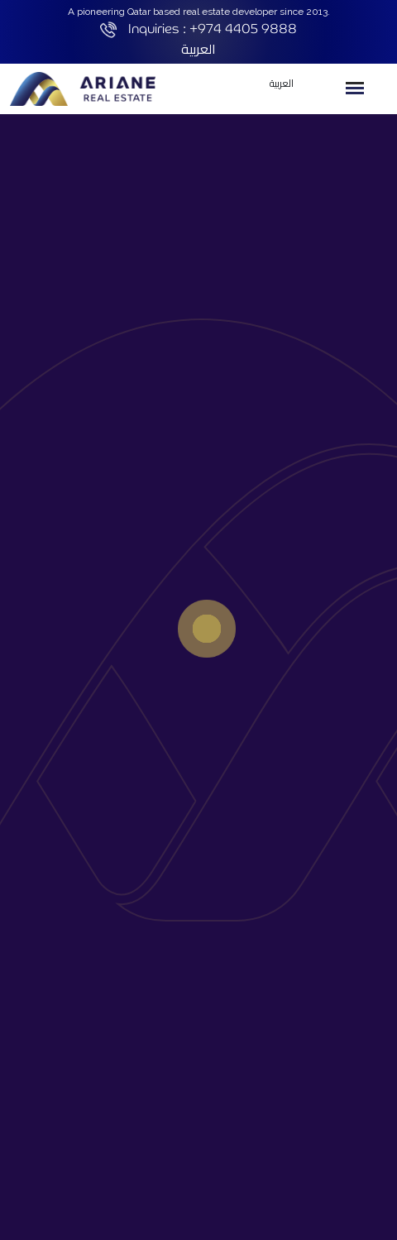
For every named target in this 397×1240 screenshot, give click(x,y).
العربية (198, 48)
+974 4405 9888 (243, 28)
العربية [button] (282, 83)
